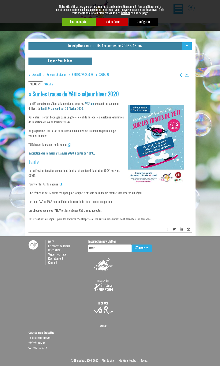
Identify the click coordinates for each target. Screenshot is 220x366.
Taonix (144, 360)
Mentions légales (127, 360)
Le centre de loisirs (59, 246)
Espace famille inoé (60, 61)
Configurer (143, 22)
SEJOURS (104, 74)
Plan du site (108, 360)
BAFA (51, 242)
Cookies (125, 13)
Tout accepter (79, 22)
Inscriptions (55, 250)
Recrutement (55, 258)
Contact (52, 262)
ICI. (69, 144)
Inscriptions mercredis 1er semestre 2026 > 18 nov (105, 46)
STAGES (48, 84)
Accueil (36, 74)
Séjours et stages (56, 74)
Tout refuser (112, 22)
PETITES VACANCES (82, 74)
